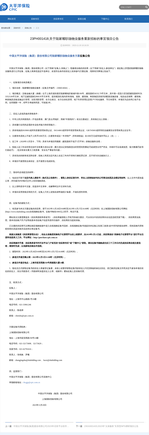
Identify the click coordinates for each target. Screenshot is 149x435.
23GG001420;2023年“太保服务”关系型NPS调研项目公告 (111, 426)
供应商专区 (58, 19)
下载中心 (105, 19)
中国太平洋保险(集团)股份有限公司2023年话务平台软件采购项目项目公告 (42, 426)
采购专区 (35, 19)
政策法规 (82, 19)
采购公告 (28, 28)
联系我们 (129, 19)
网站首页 (12, 19)
